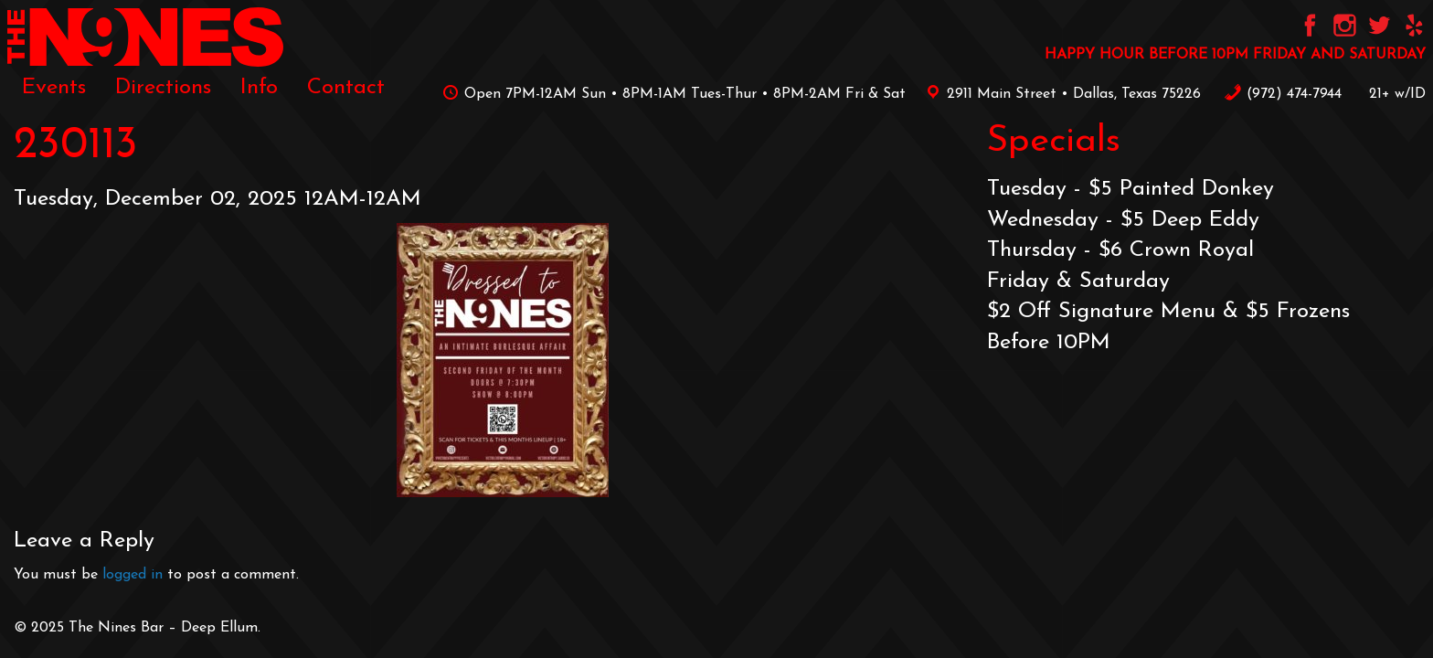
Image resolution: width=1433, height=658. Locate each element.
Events (54, 88)
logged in (132, 575)
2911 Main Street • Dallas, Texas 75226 (1060, 94)
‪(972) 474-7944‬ (1283, 94)
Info (259, 88)
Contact (346, 88)
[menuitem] (54, 88)
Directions (163, 88)
